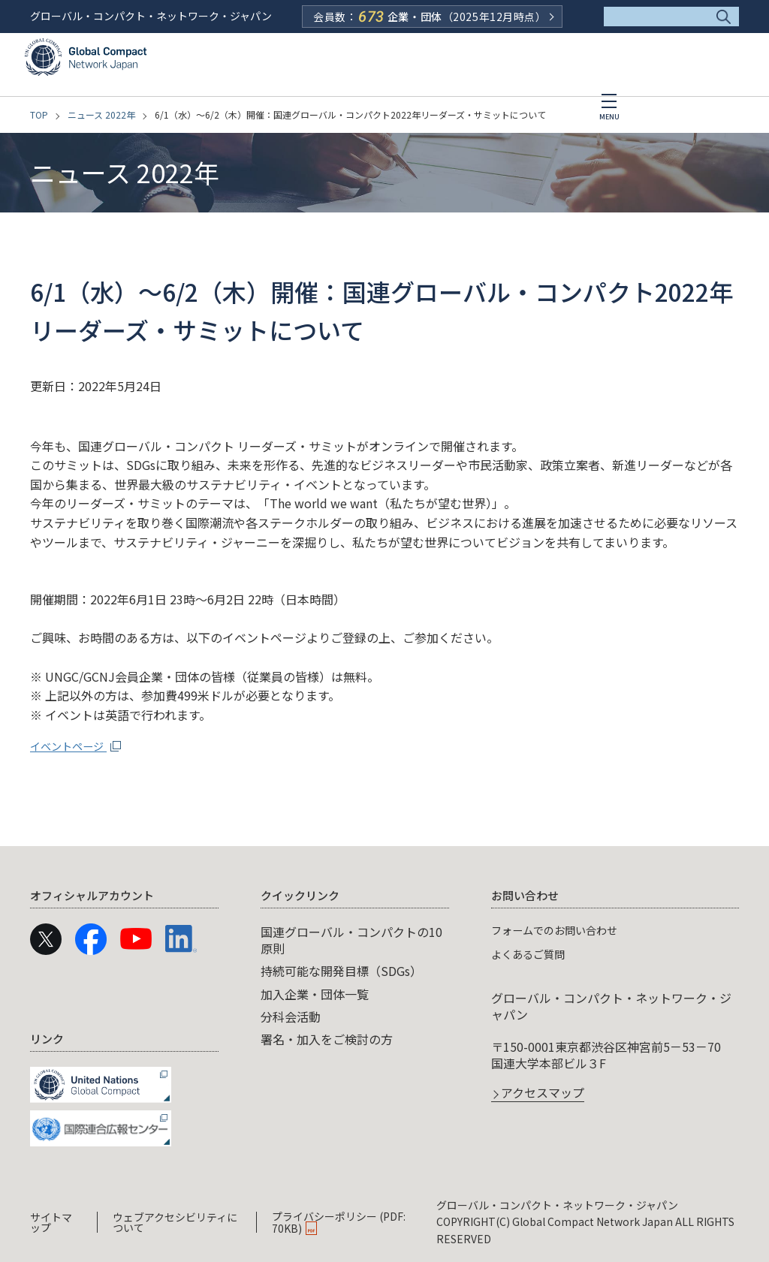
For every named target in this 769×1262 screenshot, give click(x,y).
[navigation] (384, 1015)
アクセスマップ (542, 1093)
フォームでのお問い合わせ (563, 929)
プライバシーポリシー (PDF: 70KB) (339, 1221)
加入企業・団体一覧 (315, 994)
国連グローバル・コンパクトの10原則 (351, 940)
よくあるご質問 (533, 953)
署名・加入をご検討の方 (327, 1039)
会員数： (429, 17)
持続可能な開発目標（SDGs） (341, 971)
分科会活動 (291, 1016)
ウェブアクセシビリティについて (175, 1221)
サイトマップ (51, 1221)
